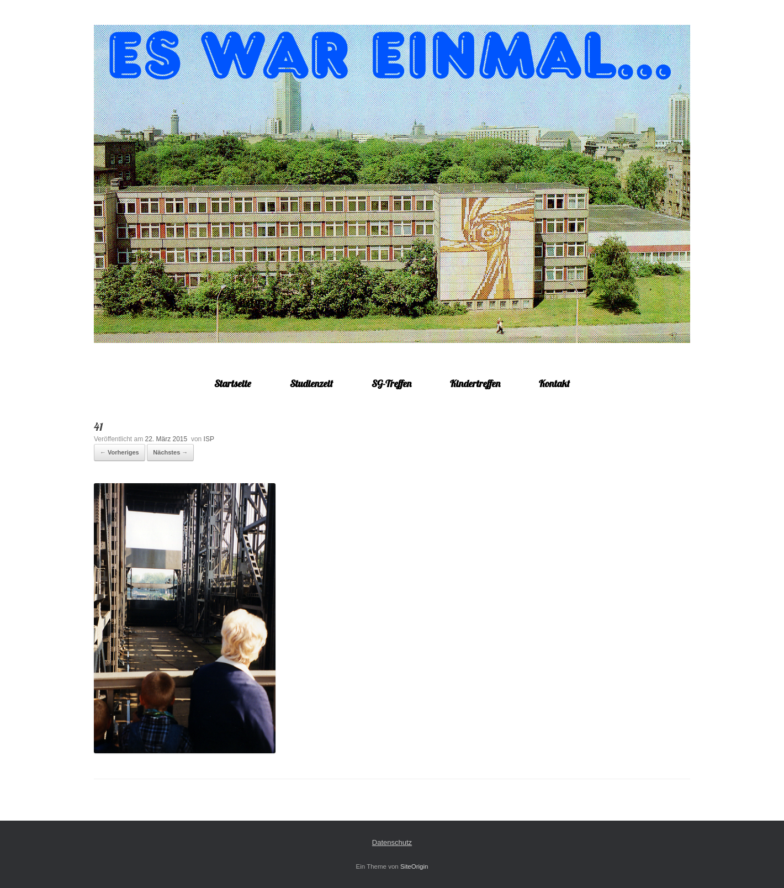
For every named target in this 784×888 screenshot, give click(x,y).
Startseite (232, 383)
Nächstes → (170, 452)
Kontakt (554, 383)
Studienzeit (311, 383)
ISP (209, 439)
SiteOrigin (414, 866)
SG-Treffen (391, 383)
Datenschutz (392, 842)
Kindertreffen (475, 383)
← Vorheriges (119, 452)
